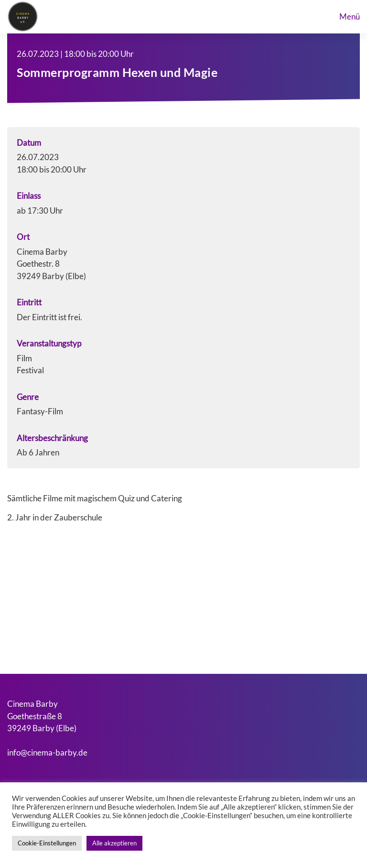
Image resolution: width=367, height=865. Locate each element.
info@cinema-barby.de (47, 752)
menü (349, 17)
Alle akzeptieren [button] (114, 843)
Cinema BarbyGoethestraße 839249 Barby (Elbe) (41, 716)
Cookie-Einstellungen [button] (47, 843)
